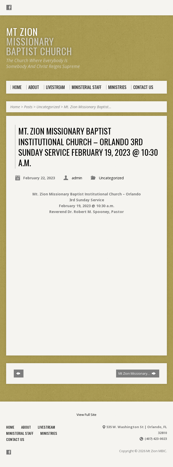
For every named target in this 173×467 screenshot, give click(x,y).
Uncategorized (48, 106)
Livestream (46, 427)
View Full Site (86, 414)
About (26, 427)
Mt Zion (39, 41)
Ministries (48, 433)
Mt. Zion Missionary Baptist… (87, 106)
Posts (28, 106)
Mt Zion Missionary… (137, 373)
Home (15, 106)
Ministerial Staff (19, 433)
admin (77, 177)
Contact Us (15, 439)
